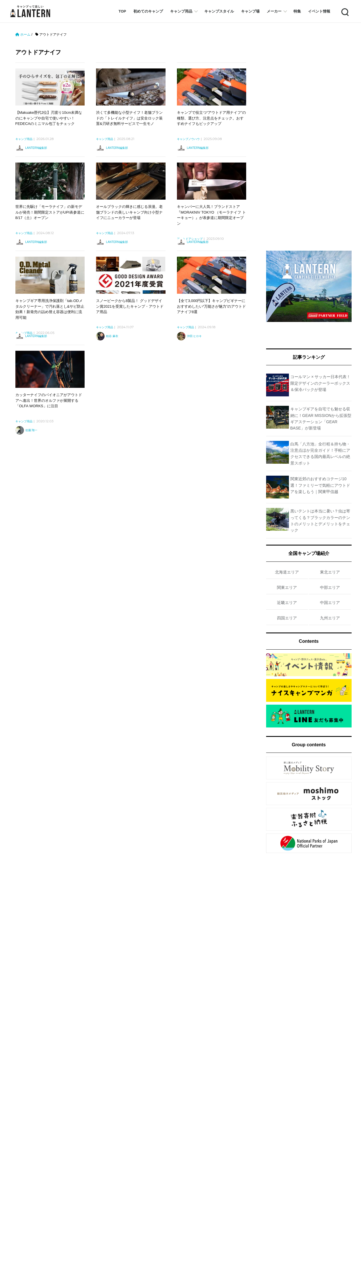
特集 (297, 11)
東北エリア (330, 572)
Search (344, 11)
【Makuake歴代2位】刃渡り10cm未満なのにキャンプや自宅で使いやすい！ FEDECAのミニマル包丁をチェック (48, 118)
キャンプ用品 (181, 11)
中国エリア (330, 602)
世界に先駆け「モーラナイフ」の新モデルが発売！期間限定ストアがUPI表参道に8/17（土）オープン (50, 212)
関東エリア (287, 587)
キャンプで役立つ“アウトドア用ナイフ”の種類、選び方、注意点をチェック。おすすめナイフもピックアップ (211, 118)
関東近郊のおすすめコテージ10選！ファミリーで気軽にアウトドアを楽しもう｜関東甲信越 (320, 485)
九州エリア (330, 618)
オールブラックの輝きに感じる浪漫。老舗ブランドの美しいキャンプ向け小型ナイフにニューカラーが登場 (129, 212)
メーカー (274, 11)
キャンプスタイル (219, 11)
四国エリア (287, 618)
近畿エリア (287, 602)
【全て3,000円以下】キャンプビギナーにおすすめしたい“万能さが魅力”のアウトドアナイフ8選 (211, 306)
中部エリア (330, 587)
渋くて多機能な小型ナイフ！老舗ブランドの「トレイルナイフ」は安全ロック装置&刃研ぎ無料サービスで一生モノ (129, 118)
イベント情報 (319, 11)
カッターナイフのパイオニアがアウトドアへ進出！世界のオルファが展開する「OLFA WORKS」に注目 (48, 400)
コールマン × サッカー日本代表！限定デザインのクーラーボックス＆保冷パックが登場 (320, 383)
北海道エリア (287, 572)
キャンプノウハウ (188, 139)
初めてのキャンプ (148, 11)
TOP (122, 11)
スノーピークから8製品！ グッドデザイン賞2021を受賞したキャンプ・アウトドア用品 (130, 306)
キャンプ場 (250, 11)
